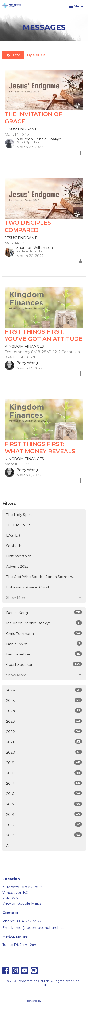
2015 (44, 804)
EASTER (13, 535)
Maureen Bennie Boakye (44, 622)
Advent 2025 (17, 566)
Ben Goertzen (44, 653)
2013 (44, 824)
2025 (44, 700)
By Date (13, 55)
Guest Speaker (44, 664)
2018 (44, 772)
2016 (44, 793)
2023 (44, 721)
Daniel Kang (44, 612)
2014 (44, 814)
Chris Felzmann (44, 633)
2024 (44, 710)
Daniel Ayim (44, 643)
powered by (44, 1000)
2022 (44, 731)
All (8, 845)
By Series (36, 55)
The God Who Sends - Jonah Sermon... (40, 576)
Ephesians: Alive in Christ (27, 587)
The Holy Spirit (19, 514)
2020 (44, 752)
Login (44, 984)
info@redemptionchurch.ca (40, 927)
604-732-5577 (29, 921)
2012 (44, 834)
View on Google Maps (21, 903)
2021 (44, 741)
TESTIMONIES (18, 525)
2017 (44, 783)
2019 (44, 762)
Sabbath (13, 546)
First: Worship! (18, 556)
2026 (44, 690)
